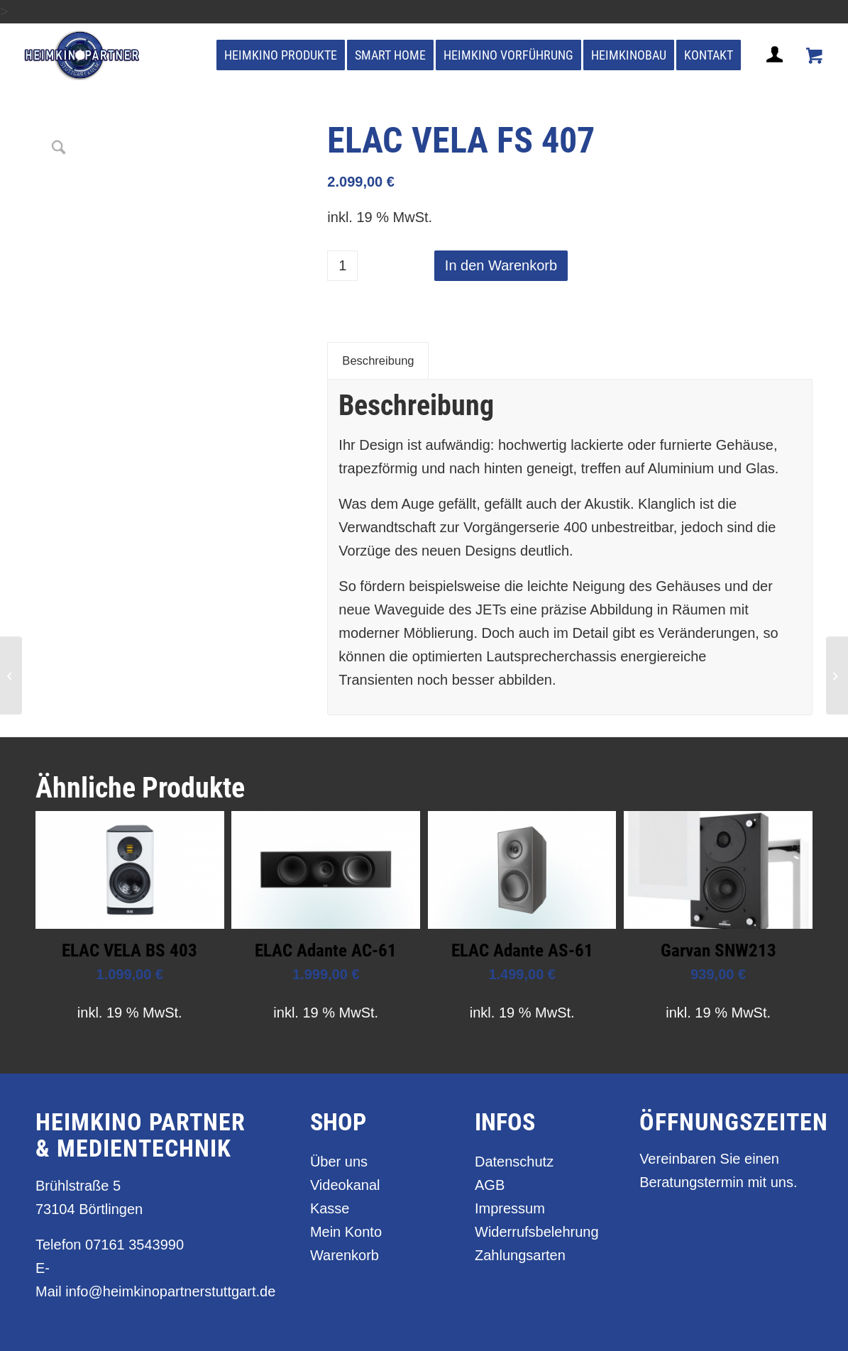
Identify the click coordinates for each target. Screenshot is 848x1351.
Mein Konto (346, 1232)
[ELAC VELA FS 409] (837, 675)
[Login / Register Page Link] (776, 72)
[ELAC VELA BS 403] (11, 675)
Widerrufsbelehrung (534, 1232)
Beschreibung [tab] (378, 361)
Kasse (330, 1208)
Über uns (339, 1161)
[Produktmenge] (342, 265)
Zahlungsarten (520, 1255)
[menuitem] (280, 55)
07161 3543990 (134, 1244)
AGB (490, 1185)
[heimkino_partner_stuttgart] (82, 55)
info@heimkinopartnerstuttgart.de (170, 1291)
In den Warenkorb (501, 265)
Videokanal (345, 1185)
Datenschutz (514, 1161)
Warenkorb (344, 1255)
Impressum (510, 1208)
